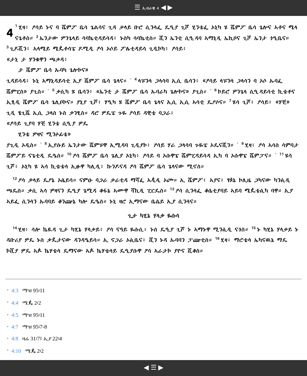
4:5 (14, 315)
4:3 (14, 290)
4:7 (14, 327)
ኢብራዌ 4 (151, 8)
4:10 (16, 351)
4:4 (14, 303)
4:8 (14, 339)
